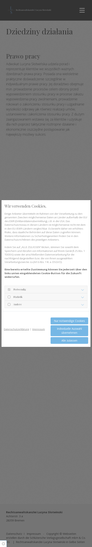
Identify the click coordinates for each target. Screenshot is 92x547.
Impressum (38, 329)
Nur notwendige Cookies (69, 321)
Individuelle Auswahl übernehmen (69, 331)
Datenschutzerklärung (16, 329)
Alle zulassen (69, 340)
